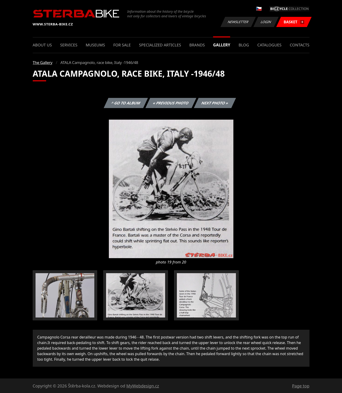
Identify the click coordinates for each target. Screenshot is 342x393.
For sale (122, 45)
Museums (95, 45)
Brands (197, 45)
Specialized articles (160, 45)
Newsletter (238, 22)
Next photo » (214, 103)
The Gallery (43, 62)
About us (42, 45)
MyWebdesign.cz (142, 386)
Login (266, 22)
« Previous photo (171, 103)
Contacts (299, 45)
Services (68, 45)
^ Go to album (126, 103)
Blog (243, 45)
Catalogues (269, 45)
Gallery (221, 45)
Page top (300, 386)
